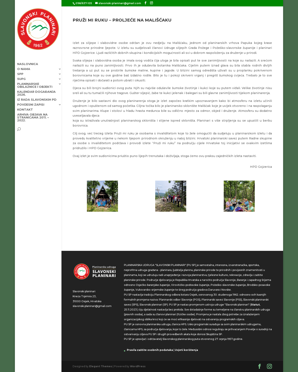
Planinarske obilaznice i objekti (34, 82)
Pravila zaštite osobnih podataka (150, 349)
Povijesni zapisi (30, 101)
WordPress (137, 366)
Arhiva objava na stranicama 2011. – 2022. (33, 113)
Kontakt (25, 105)
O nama (23, 65)
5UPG (21, 75)
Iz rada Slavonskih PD (36, 96)
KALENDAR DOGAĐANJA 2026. (36, 89)
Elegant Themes (100, 366)
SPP (20, 70)
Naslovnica (27, 60)
